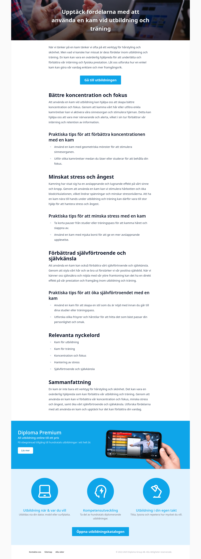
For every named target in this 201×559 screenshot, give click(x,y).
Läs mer (25, 450)
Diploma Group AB (136, 552)
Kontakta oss (35, 552)
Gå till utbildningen (100, 80)
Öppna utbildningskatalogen (100, 531)
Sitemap (48, 552)
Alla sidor (59, 552)
